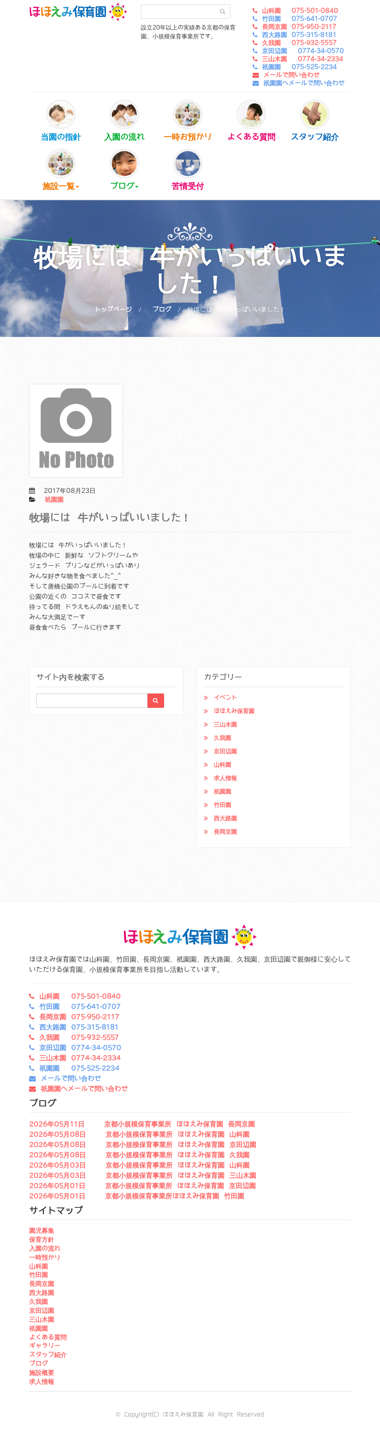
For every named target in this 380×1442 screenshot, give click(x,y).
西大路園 (225, 818)
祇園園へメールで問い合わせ (304, 83)
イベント (225, 697)
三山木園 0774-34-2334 (302, 59)
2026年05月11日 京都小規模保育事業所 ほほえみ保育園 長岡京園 (142, 1124)
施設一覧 (60, 170)
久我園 (222, 738)
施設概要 (41, 1372)
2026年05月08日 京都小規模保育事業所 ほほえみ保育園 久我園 (139, 1155)
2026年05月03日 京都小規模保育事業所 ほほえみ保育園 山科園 (139, 1165)
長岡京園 (225, 831)
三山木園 (225, 724)
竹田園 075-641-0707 (299, 18)
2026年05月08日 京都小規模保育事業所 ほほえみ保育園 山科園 (139, 1134)
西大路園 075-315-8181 (299, 34)
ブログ (124, 170)
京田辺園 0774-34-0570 (303, 51)
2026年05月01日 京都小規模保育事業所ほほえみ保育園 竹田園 (136, 1196)
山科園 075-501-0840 (300, 10)
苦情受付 (188, 170)
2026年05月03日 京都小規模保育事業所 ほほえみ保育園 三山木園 (142, 1175)
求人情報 (225, 778)
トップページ (113, 309)
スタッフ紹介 (315, 121)
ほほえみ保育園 (234, 711)
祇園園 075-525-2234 (299, 67)
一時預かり (44, 1257)
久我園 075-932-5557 (299, 42)
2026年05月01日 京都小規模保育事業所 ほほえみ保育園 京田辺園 (142, 1186)
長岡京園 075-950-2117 (299, 26)
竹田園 (222, 805)
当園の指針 (61, 121)
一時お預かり (188, 121)
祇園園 (54, 499)
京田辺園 (225, 751)
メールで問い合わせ (291, 75)
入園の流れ (124, 121)
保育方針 (41, 1239)
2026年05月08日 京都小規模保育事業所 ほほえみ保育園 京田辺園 (142, 1144)
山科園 (222, 764)
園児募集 (41, 1230)
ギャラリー (44, 1346)
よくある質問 (251, 121)
